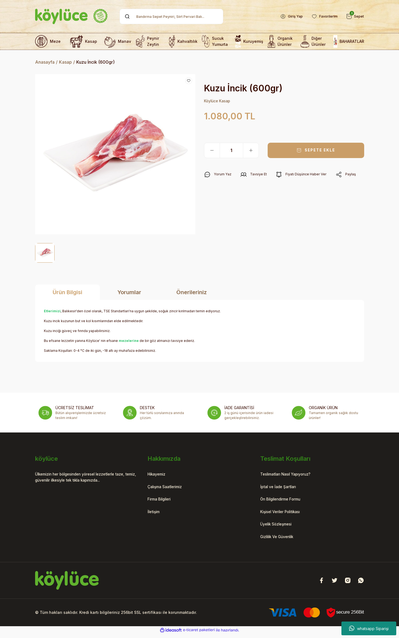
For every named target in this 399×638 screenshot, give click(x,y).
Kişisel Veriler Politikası (284, 514)
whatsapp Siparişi (369, 628)
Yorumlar (129, 292)
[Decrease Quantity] (212, 151)
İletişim (155, 514)
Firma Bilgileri (162, 501)
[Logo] (71, 16)
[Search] (171, 16)
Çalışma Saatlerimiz (168, 488)
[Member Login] (286, 16)
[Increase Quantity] (251, 151)
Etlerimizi (52, 311)
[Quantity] (231, 151)
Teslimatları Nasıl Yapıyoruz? (290, 474)
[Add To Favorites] (188, 80)
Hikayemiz (158, 474)
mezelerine (129, 341)
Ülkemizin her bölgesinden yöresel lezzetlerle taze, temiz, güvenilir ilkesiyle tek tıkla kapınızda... (86, 478)
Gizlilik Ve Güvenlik (280, 540)
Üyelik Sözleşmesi (279, 527)
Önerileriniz (191, 292)
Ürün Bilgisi (67, 292)
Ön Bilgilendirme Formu (284, 501)
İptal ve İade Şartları (280, 488)
